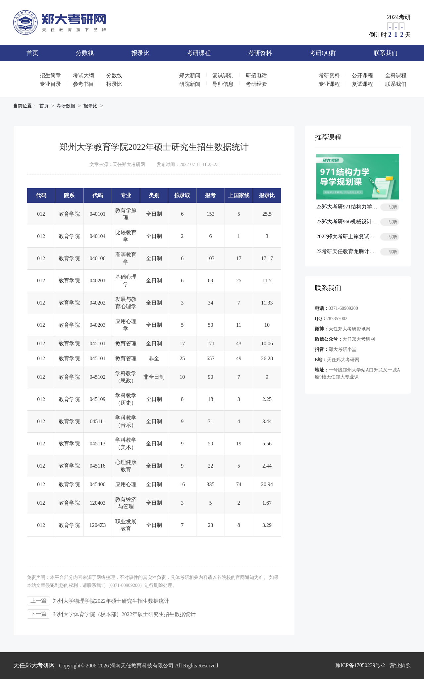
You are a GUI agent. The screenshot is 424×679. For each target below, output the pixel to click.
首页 (32, 53)
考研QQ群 (323, 53)
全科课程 (395, 75)
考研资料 (260, 53)
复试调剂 (223, 75)
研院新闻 (189, 84)
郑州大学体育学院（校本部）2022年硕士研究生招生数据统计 (124, 614)
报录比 (140, 53)
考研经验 (256, 84)
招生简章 (50, 75)
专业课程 (329, 84)
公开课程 (362, 75)
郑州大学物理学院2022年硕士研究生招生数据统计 (111, 601)
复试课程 (362, 84)
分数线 (85, 53)
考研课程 (199, 53)
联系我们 (386, 53)
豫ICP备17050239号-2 (360, 665)
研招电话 (256, 75)
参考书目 (83, 84)
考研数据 (66, 105)
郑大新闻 (189, 75)
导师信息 (223, 84)
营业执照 (400, 665)
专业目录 (50, 84)
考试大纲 (83, 75)
